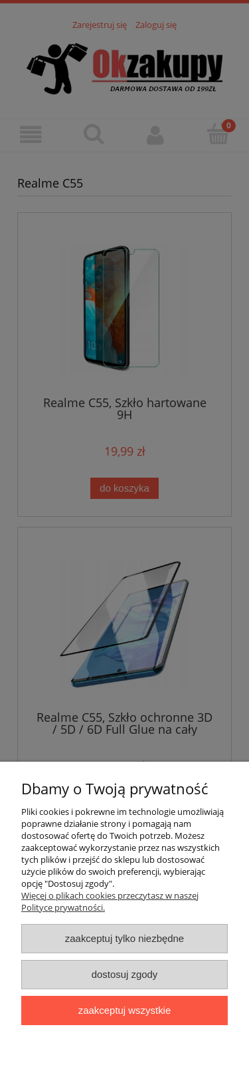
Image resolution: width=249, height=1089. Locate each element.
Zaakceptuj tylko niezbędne (124, 938)
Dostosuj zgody (125, 974)
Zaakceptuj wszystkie (124, 1010)
